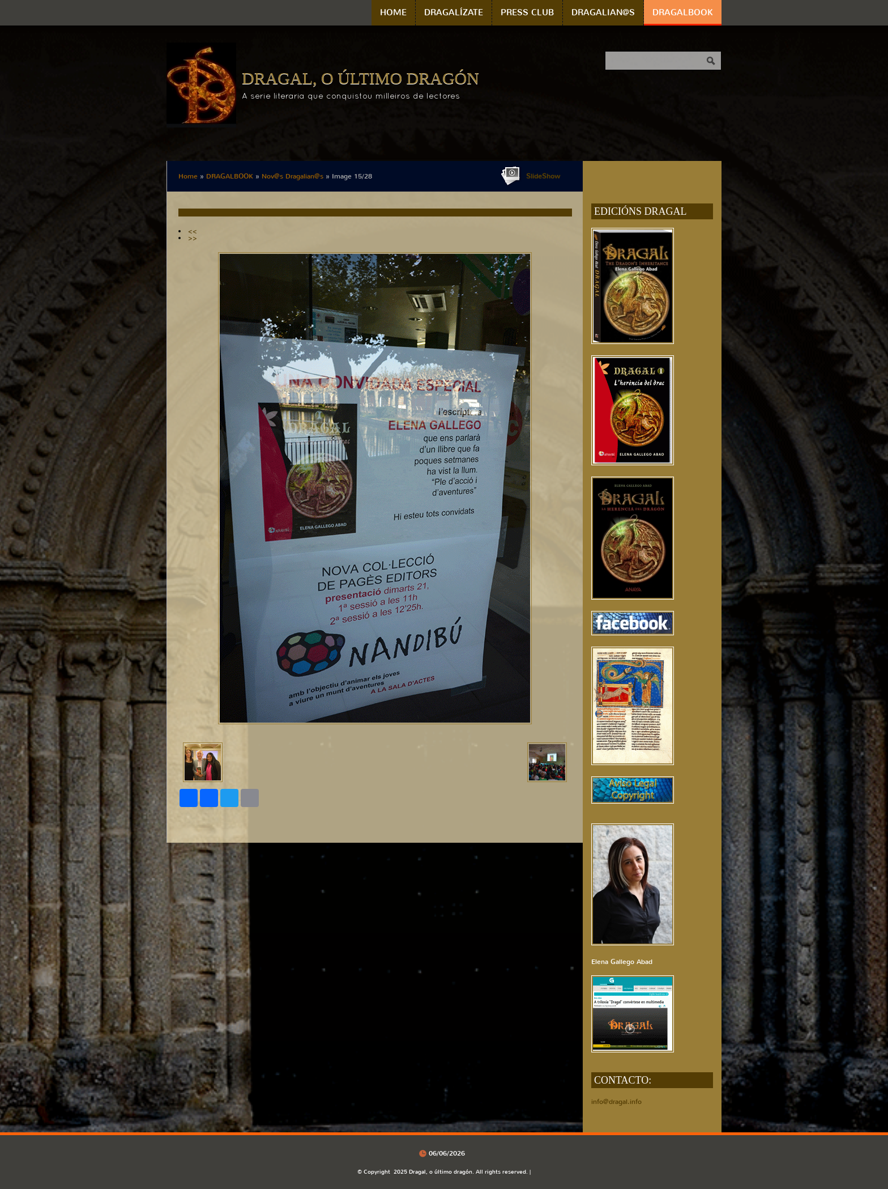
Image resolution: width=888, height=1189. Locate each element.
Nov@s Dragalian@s (292, 176)
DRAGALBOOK (682, 12)
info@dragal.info (616, 1101)
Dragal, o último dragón (360, 78)
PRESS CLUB (527, 12)
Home (393, 12)
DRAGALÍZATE (453, 12)
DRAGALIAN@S (603, 12)
